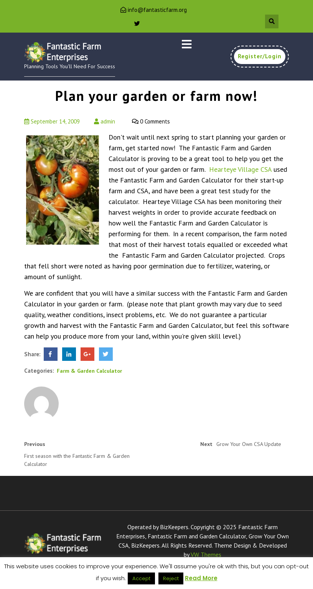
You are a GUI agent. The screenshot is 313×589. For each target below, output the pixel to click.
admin (104, 121)
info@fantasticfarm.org (157, 9)
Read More (201, 578)
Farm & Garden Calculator (89, 370)
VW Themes (205, 554)
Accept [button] (141, 578)
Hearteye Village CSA (240, 169)
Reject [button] (171, 578)
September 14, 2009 (52, 121)
